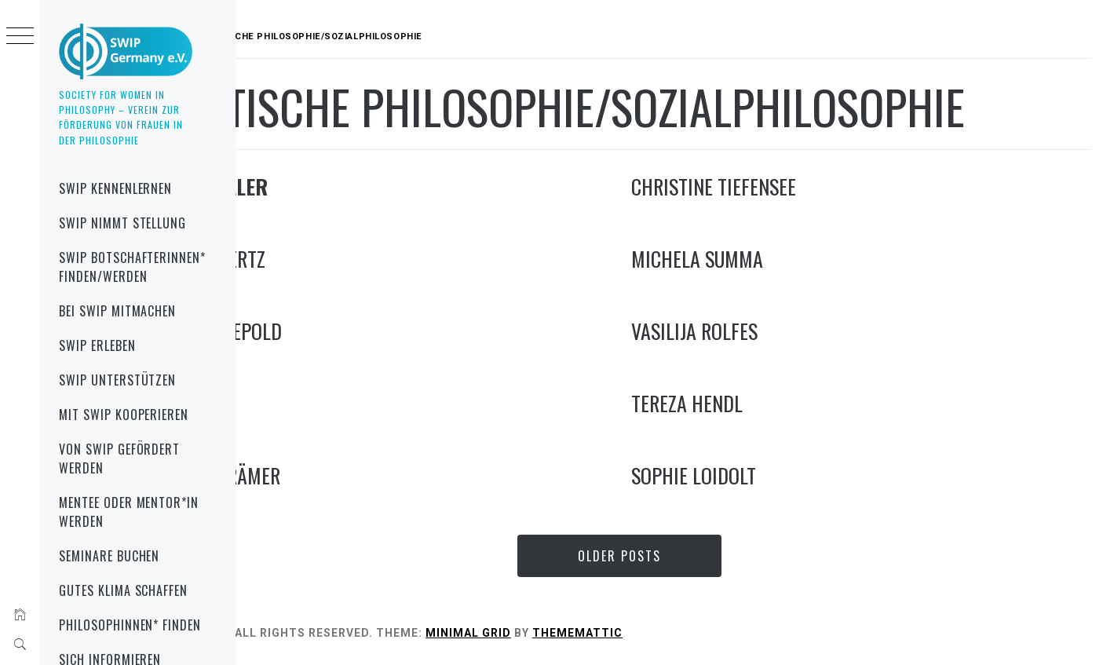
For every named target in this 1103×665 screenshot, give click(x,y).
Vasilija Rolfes (744, 331)
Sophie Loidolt (743, 475)
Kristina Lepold (314, 331)
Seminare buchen (109, 555)
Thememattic (677, 633)
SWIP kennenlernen (115, 188)
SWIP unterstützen (117, 380)
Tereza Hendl (737, 403)
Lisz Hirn (285, 403)
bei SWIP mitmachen (117, 310)
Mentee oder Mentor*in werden (129, 512)
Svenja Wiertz (306, 258)
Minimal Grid (568, 633)
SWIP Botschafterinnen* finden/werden (132, 267)
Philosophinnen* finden (130, 625)
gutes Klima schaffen (123, 590)
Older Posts (669, 555)
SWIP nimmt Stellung (122, 223)
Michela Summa (747, 258)
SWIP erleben (97, 345)
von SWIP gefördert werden (119, 458)
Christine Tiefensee (763, 186)
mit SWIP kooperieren (123, 414)
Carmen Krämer (313, 475)
